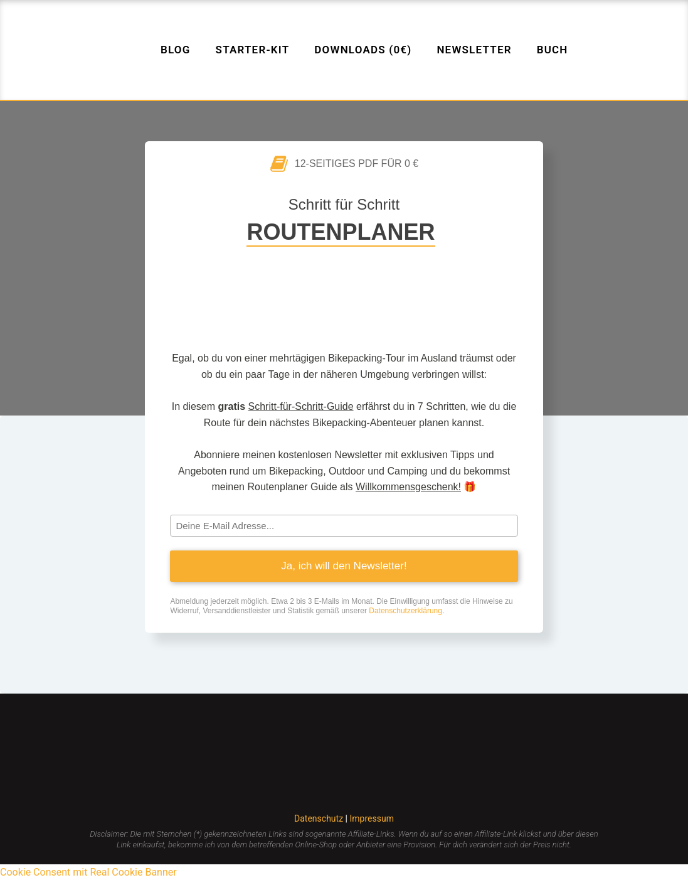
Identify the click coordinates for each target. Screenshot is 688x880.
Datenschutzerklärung (405, 610)
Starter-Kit (253, 49)
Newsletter (474, 49)
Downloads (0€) (362, 49)
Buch (552, 49)
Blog (176, 49)
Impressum (371, 818)
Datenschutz (320, 818)
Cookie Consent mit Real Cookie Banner (88, 872)
